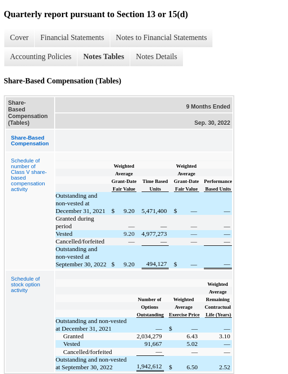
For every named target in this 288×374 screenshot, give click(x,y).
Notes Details (156, 56)
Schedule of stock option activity (25, 284)
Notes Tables (103, 56)
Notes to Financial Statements (161, 37)
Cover (19, 37)
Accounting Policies (40, 56)
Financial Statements (72, 37)
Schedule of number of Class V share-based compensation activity (29, 175)
